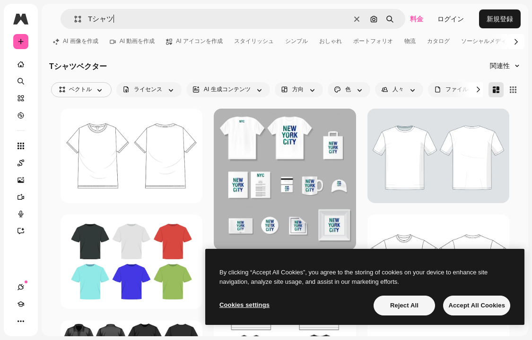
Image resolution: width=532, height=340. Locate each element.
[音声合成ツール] (25, 213)
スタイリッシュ (254, 41)
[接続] (20, 287)
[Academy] (20, 304)
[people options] (399, 89)
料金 (416, 19)
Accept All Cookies (476, 305)
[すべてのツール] (20, 145)
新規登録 (500, 19)
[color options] (349, 89)
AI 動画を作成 (132, 41)
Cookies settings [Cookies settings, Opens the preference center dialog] (244, 304)
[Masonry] (496, 89)
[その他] (20, 321)
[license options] (149, 89)
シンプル (296, 41)
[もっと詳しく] (20, 115)
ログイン (450, 19)
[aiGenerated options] (228, 89)
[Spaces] (25, 162)
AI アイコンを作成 (194, 41)
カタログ (438, 41)
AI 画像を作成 (75, 41)
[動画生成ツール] (25, 196)
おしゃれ (330, 41)
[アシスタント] (25, 230)
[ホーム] (20, 64)
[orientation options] (299, 89)
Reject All (404, 305)
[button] (74, 19)
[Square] (513, 89)
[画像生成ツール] (25, 179)
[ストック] (20, 98)
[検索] (20, 81)
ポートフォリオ (373, 41)
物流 (410, 41)
